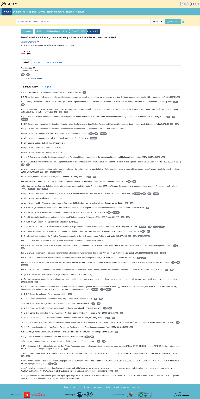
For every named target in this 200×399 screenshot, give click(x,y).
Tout (154, 22)
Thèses (70, 11)
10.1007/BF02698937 (34, 78)
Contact (136, 387)
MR (23, 74)
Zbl (28, 74)
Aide (108, 387)
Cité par (46, 86)
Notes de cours (55, 11)
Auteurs (80, 11)
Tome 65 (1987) (78, 31)
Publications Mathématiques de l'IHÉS (52, 31)
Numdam (24, 119)
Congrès (31, 11)
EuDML (58, 172)
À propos (97, 387)
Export (37, 62)
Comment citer (54, 62)
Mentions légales (121, 387)
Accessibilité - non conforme (76, 387)
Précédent (27, 31)
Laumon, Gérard (28, 42)
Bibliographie (30, 86)
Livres (41, 11)
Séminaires (19, 11)
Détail (26, 62)
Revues (7, 11)
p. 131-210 (94, 31)
